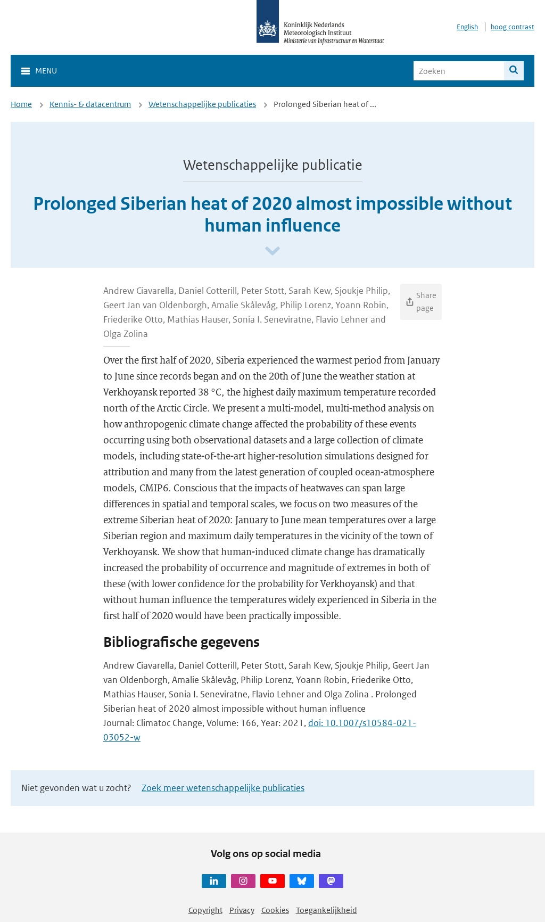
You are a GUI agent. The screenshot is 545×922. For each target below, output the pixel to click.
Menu (46, 70)
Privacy (241, 910)
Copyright (205, 910)
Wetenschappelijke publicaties (202, 104)
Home (21, 104)
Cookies (275, 910)
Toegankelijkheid (326, 910)
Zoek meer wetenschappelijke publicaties (223, 788)
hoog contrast (512, 26)
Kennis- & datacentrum (90, 104)
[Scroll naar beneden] (272, 251)
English (467, 26)
